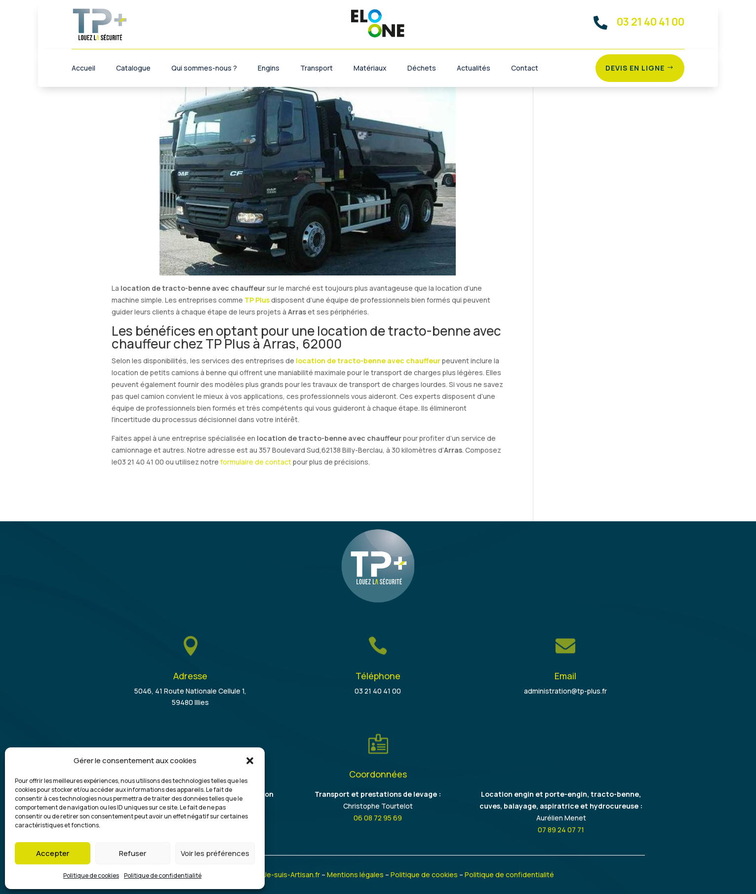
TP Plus (257, 300)
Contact (524, 69)
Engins (268, 69)
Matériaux (370, 69)
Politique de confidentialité (162, 875)
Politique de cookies (91, 875)
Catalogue (133, 69)
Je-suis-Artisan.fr (292, 874)
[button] (250, 761)
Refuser (132, 853)
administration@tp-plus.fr (565, 691)
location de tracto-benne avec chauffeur (368, 360)
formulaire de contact (255, 461)
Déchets (421, 69)
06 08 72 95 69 (378, 817)
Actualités (473, 69)
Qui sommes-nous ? (204, 69)
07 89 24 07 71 (561, 829)
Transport (316, 69)
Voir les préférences (215, 853)
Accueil (83, 69)
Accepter (52, 853)
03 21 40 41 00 (378, 691)
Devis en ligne (635, 68)
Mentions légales (355, 874)
